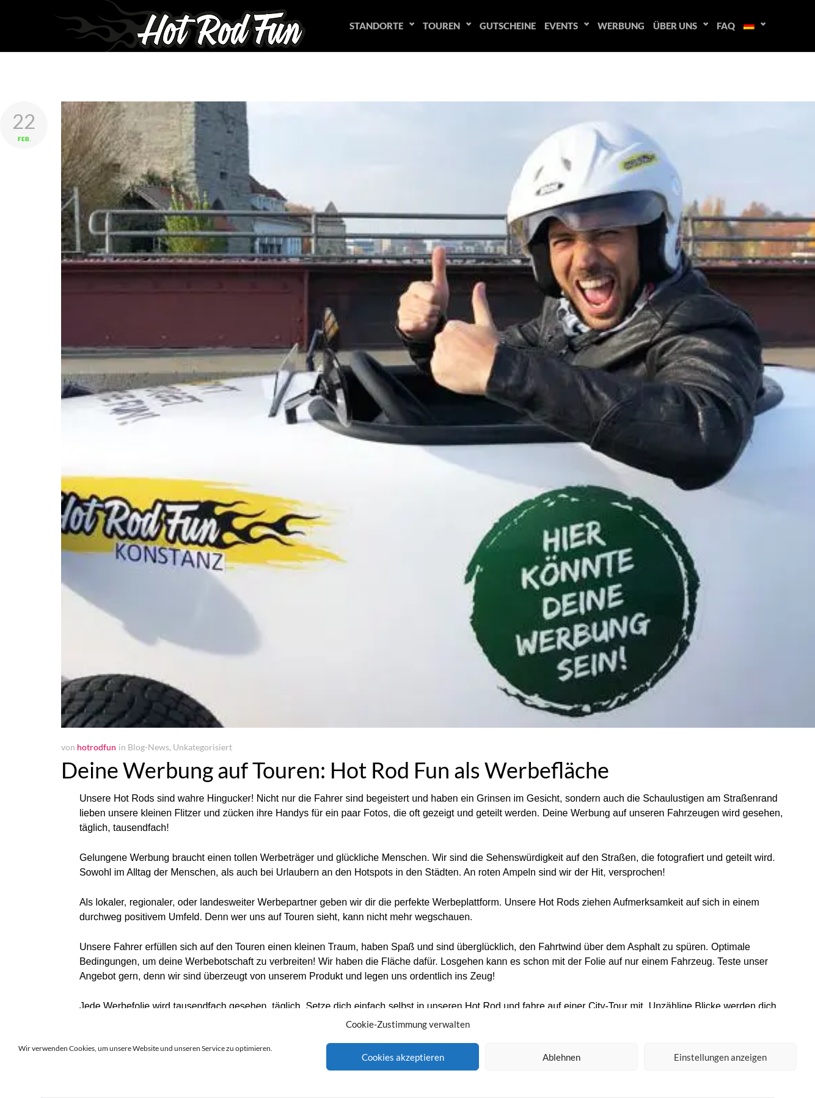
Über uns (675, 25)
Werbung (621, 25)
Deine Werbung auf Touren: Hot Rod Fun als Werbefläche (335, 769)
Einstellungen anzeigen (720, 1057)
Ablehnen (561, 1057)
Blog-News (148, 747)
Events (561, 25)
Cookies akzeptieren (403, 1057)
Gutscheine (508, 25)
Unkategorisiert (202, 747)
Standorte (376, 25)
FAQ (726, 25)
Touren (441, 25)
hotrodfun (96, 747)
